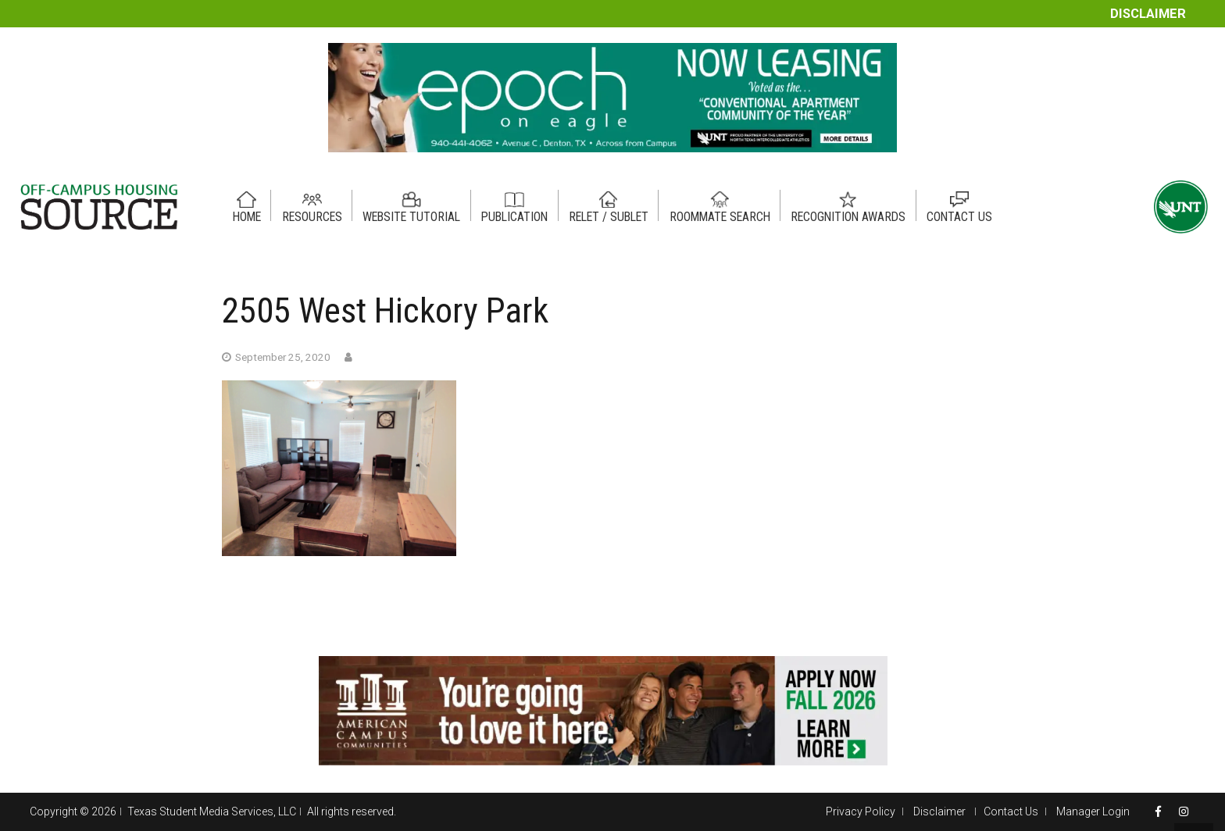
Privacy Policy (860, 811)
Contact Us (1011, 811)
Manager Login (1093, 811)
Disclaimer (1148, 13)
